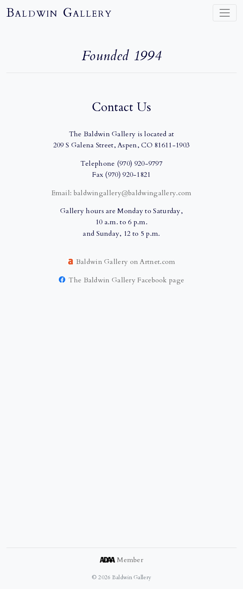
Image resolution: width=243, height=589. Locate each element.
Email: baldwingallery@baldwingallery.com (122, 193)
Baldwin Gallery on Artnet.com (126, 262)
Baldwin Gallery (59, 13)
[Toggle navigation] (225, 12)
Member (121, 560)
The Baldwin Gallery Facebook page (122, 280)
